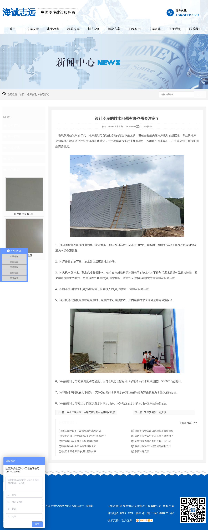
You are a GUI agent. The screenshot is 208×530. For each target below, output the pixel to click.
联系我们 (195, 29)
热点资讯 (14, 147)
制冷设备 (94, 29)
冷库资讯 (155, 29)
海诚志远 (18, 12)
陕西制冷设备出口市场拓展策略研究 (154, 430)
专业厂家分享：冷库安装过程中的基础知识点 (91, 412)
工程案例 (134, 29)
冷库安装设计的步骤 (155, 412)
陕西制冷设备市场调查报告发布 (79, 446)
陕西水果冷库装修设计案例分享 (79, 451)
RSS (123, 513)
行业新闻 (14, 136)
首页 (12, 29)
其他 (11, 158)
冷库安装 (33, 29)
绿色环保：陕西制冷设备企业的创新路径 (84, 436)
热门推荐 (14, 169)
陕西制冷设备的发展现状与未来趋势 (81, 430)
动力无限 (126, 520)
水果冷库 (53, 29)
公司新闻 (44, 94)
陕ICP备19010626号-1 (161, 513)
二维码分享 (147, 126)
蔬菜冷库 (73, 29)
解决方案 (114, 29)
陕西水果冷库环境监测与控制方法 (153, 446)
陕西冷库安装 (142, 451)
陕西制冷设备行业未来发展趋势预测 (154, 436)
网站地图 (113, 513)
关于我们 (175, 29)
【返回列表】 (186, 422)
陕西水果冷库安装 (24, 214)
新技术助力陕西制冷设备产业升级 (153, 441)
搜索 (199, 94)
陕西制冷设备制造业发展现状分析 (80, 441)
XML (131, 513)
